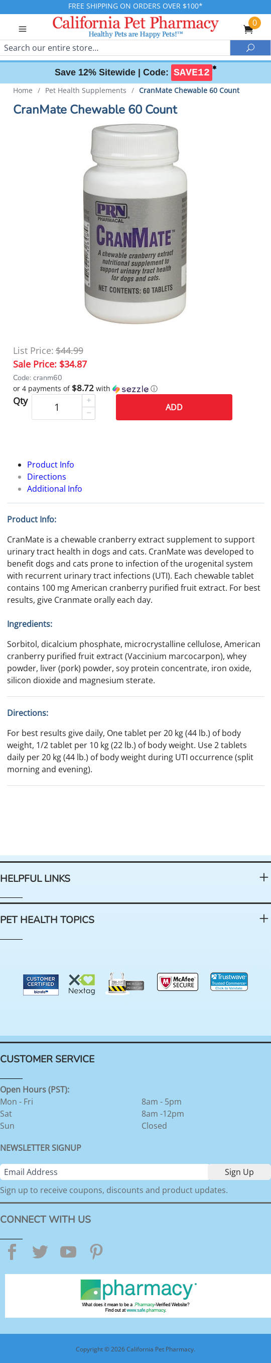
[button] (135, 389)
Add (174, 407)
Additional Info (54, 488)
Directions (46, 476)
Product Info (50, 464)
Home (23, 90)
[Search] (115, 48)
